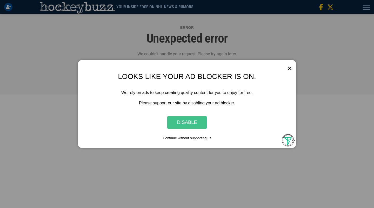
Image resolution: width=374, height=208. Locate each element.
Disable (187, 122)
